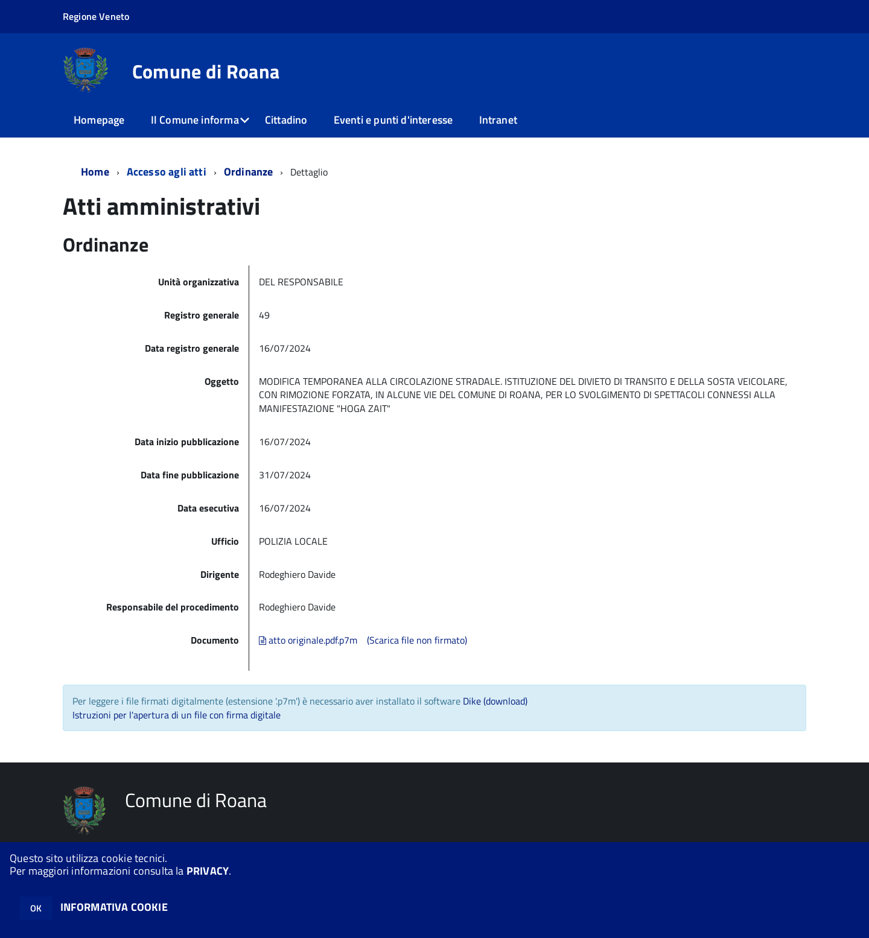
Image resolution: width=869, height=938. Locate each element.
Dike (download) (495, 701)
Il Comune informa (195, 120)
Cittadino (286, 120)
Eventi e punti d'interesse (393, 120)
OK (36, 908)
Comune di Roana (206, 71)
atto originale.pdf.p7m (308, 640)
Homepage (99, 120)
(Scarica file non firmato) (417, 640)
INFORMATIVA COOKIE (114, 907)
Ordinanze (248, 171)
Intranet (498, 120)
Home (95, 171)
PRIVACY (207, 871)
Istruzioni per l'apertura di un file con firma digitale (176, 715)
